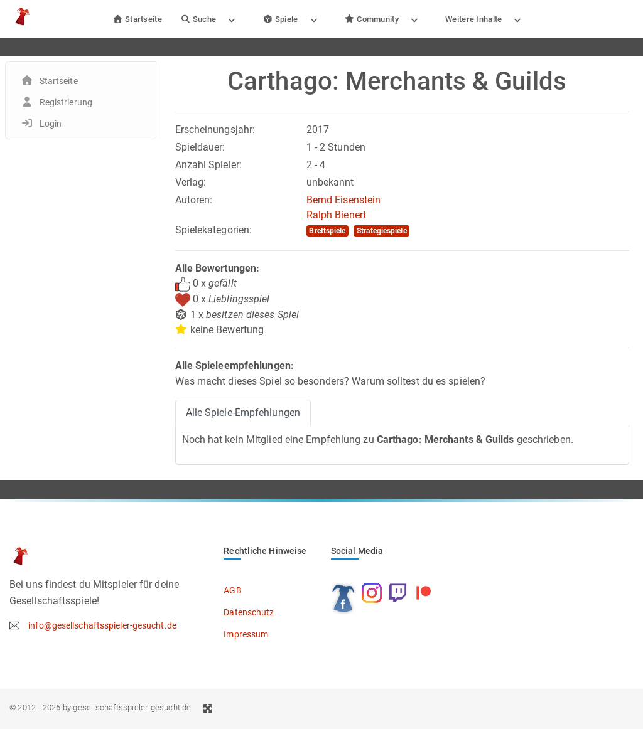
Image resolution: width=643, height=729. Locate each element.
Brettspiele (327, 230)
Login (51, 124)
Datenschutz (249, 612)
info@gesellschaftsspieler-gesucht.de (102, 625)
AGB (232, 590)
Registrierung (66, 102)
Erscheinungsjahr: (215, 130)
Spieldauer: (200, 147)
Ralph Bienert (336, 215)
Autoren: (194, 200)
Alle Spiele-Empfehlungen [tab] (243, 412)
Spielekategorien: (213, 230)
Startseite (137, 19)
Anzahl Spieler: (208, 165)
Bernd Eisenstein (343, 200)
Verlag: (191, 182)
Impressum (246, 634)
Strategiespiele (382, 230)
